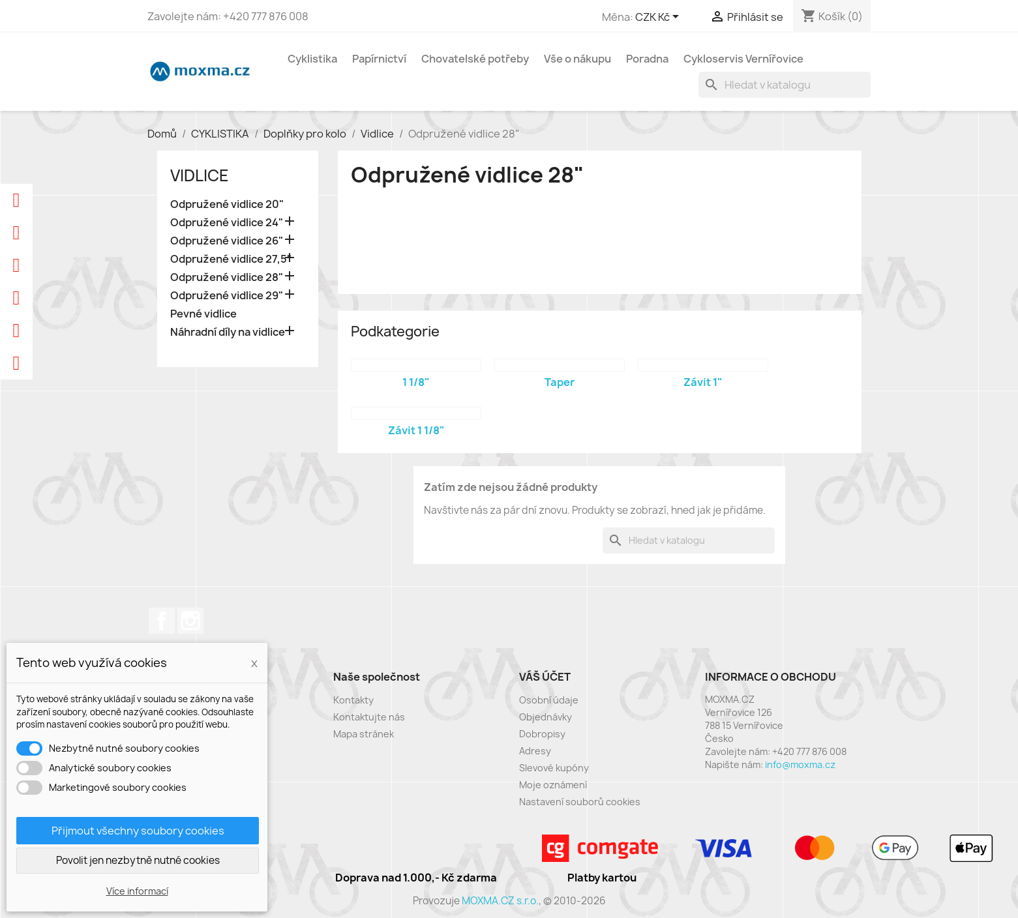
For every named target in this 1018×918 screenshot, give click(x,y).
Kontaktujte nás (369, 717)
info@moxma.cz (800, 764)
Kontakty (353, 700)
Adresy (535, 751)
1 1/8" (416, 382)
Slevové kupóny (554, 768)
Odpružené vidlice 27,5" (231, 259)
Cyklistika (312, 59)
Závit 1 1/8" (416, 430)
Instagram (190, 621)
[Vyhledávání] (784, 85)
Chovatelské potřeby (475, 59)
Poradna (647, 59)
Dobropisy (542, 734)
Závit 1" (703, 382)
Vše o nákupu (577, 59)
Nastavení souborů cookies (579, 801)
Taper (560, 382)
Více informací (137, 891)
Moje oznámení (553, 784)
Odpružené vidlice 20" (227, 204)
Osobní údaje (548, 700)
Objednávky (545, 717)
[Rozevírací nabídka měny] (659, 17)
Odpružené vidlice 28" (226, 277)
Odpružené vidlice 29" (226, 296)
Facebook (162, 621)
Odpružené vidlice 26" (226, 241)
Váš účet (545, 677)
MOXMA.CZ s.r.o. (500, 901)
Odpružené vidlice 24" (226, 223)
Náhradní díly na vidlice (227, 332)
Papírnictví (379, 59)
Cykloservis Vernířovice (743, 59)
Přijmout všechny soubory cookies (138, 830)
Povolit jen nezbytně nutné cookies (138, 860)
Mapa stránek (363, 734)
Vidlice (199, 175)
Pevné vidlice (203, 314)
